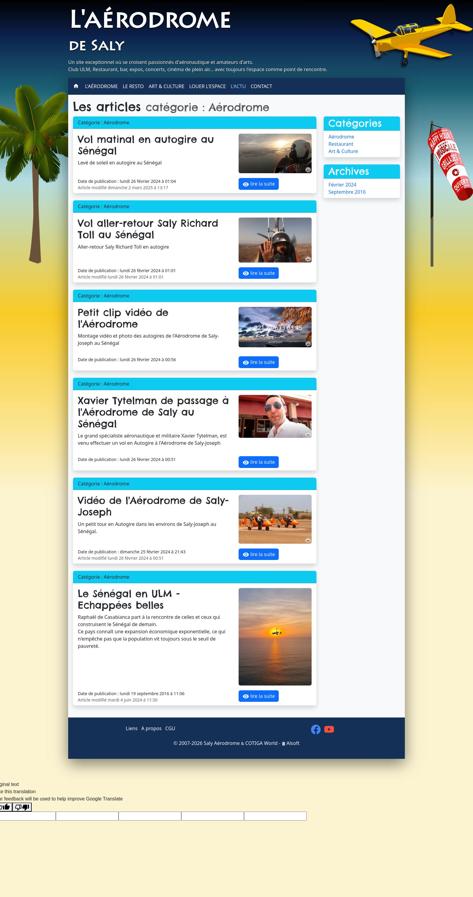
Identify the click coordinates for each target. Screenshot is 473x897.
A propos (151, 728)
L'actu (238, 86)
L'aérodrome (149, 22)
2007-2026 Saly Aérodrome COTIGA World (228, 743)
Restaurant (341, 144)
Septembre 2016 (347, 192)
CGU (170, 728)
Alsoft (291, 743)
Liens (132, 728)
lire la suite (259, 184)
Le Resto (133, 86)
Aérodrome (341, 136)
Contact (261, 86)
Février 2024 (342, 184)
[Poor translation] (22, 807)
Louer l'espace (207, 86)
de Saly (95, 47)
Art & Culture (166, 86)
